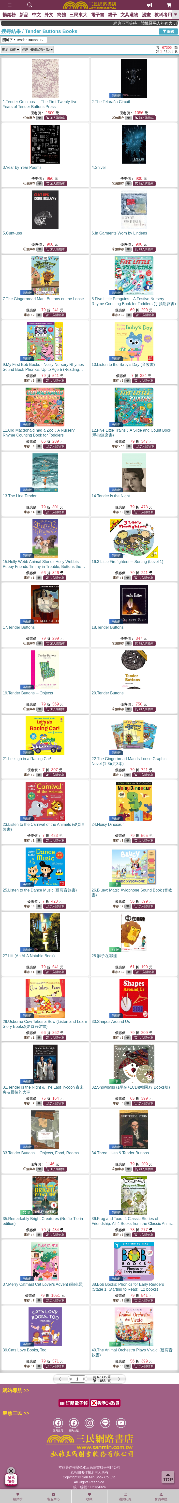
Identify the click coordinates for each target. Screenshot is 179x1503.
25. (40, 890)
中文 (36, 14)
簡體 (61, 14)
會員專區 (161, 1497)
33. (41, 1153)
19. (28, 693)
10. (123, 364)
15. (44, 567)
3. (22, 167)
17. (19, 627)
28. (104, 956)
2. (111, 102)
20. (108, 693)
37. (43, 1284)
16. (127, 562)
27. (29, 956)
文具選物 (129, 14)
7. (43, 299)
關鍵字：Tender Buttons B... (23, 40)
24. (108, 824)
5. (12, 233)
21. (27, 759)
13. (20, 496)
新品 (23, 14)
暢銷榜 (9, 14)
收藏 (89, 1497)
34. (120, 1153)
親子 (112, 14)
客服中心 (53, 1497)
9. (43, 369)
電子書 (97, 14)
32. (131, 1087)
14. (111, 496)
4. (99, 167)
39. (24, 1350)
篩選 (168, 31)
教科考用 (163, 14)
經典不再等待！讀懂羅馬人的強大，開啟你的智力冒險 (156, 23)
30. (111, 1021)
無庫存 (29, 118)
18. (108, 627)
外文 (49, 14)
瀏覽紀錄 (125, 1497)
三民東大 (78, 14)
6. (119, 233)
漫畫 (146, 14)
